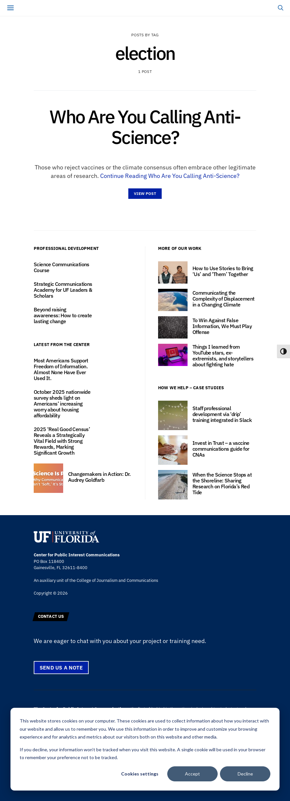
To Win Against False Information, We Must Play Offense (222, 326)
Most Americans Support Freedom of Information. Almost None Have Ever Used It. (61, 369)
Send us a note (61, 667)
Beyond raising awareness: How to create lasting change (63, 315)
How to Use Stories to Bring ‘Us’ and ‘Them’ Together (222, 271)
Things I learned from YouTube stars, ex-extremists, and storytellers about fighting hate (222, 355)
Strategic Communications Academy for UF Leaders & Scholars (63, 290)
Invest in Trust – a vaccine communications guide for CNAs (220, 449)
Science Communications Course (61, 267)
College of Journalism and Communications (117, 580)
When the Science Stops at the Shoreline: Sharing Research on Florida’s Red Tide (222, 483)
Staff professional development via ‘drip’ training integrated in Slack (222, 414)
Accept (192, 773)
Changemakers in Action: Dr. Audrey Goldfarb (99, 477)
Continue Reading (170, 176)
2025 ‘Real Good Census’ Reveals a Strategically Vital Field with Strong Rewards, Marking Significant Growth (62, 441)
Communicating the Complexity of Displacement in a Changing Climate (223, 298)
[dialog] (145, 749)
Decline (245, 773)
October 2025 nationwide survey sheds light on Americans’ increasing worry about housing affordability (62, 403)
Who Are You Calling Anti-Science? (144, 127)
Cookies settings (139, 773)
